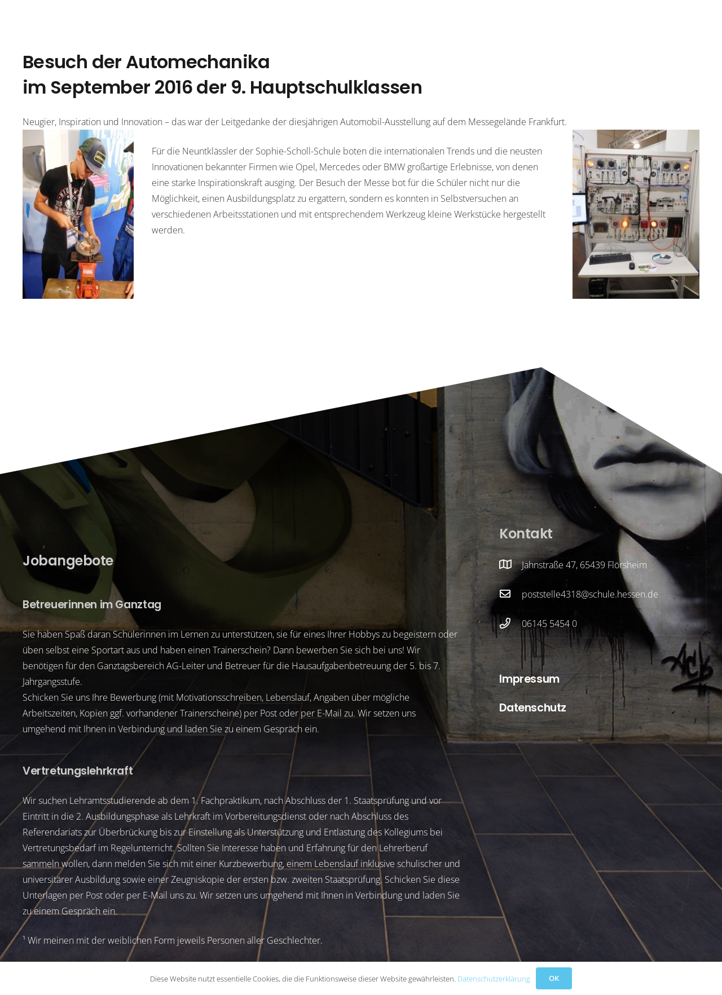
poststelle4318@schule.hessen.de (590, 594)
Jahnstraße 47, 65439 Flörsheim (584, 565)
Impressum (529, 679)
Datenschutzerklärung (493, 979)
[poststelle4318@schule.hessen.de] (510, 594)
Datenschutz (532, 707)
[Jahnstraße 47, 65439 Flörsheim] (510, 565)
